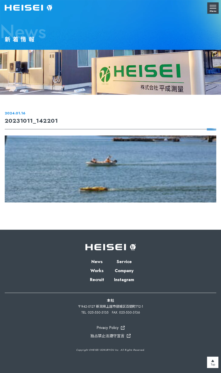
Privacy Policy (108, 327)
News (97, 262)
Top (213, 364)
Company (124, 271)
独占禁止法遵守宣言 (107, 336)
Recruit (97, 280)
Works (97, 271)
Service (124, 262)
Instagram (124, 280)
